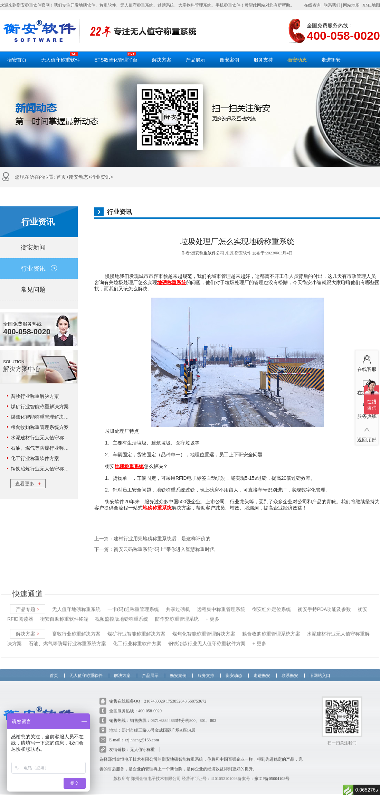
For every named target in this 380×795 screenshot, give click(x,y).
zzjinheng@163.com (142, 733)
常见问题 (39, 289)
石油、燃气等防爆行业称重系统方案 (49, 448)
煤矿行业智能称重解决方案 (40, 406)
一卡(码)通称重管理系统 (133, 603)
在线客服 (366, 362)
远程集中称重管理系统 (221, 603)
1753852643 (176, 695)
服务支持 (263, 60)
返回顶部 (366, 432)
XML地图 (371, 5)
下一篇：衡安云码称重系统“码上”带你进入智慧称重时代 (154, 549)
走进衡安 (331, 60)
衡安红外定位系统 (271, 603)
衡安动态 (297, 60)
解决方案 (161, 60)
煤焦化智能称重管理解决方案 (42, 417)
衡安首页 (17, 60)
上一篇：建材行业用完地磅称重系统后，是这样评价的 (152, 538)
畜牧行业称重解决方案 (35, 396)
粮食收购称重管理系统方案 (40, 427)
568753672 (197, 695)
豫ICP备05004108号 (272, 772)
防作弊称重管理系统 (177, 613)
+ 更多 (212, 613)
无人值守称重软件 (60, 57)
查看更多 (28, 483)
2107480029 (154, 695)
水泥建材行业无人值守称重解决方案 (49, 437)
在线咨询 (312, 5)
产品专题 (27, 603)
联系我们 (332, 5)
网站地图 (351, 5)
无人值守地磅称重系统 (76, 603)
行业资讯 (100, 177)
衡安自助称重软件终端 (64, 613)
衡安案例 (229, 60)
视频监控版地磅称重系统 (121, 613)
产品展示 (195, 60)
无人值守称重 (142, 743)
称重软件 (207, 253)
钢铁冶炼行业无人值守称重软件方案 (49, 468)
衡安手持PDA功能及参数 (324, 603)
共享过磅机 (178, 603)
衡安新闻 (39, 247)
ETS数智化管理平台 (115, 57)
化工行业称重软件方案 (35, 458)
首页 (61, 177)
